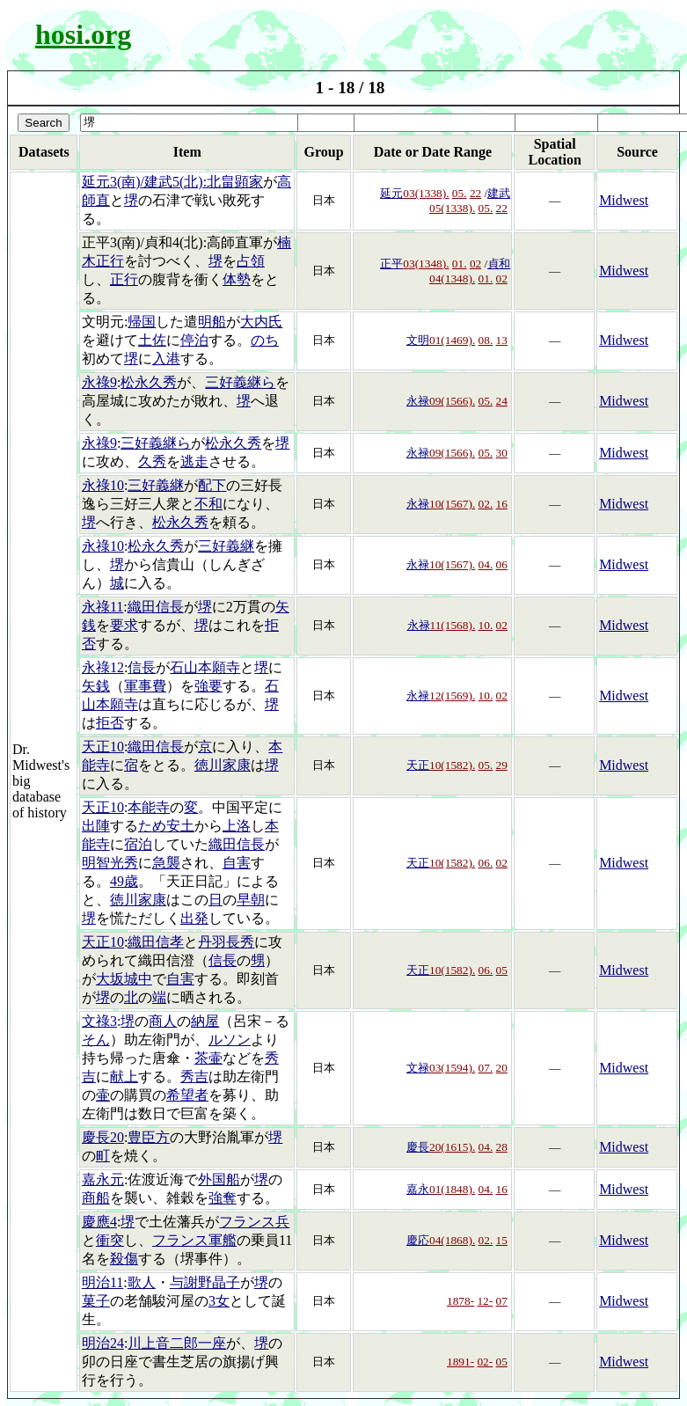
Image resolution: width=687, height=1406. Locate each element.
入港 (166, 358)
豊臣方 (149, 1137)
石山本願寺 (205, 667)
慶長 (417, 1146)
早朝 (251, 899)
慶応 (417, 1240)
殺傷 (124, 1258)
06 (502, 564)
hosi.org (83, 34)
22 (475, 193)
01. (459, 263)
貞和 (498, 263)
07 (502, 1300)
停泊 (194, 340)
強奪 (222, 1197)
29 (502, 765)
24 (502, 400)
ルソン (229, 1039)
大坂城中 (124, 978)
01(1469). (452, 340)
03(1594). (452, 1067)
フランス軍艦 (194, 1240)
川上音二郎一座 (177, 1343)
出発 (194, 918)
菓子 (96, 1300)
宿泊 (138, 844)
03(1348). (426, 263)
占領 (251, 260)
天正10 (103, 746)
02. (486, 503)
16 (502, 503)
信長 (142, 667)
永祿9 (99, 382)
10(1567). (452, 503)
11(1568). (453, 625)
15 (502, 1240)
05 (502, 970)
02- (485, 1361)
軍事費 (145, 685)
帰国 (142, 321)
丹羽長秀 (226, 941)
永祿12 (103, 667)
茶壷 (208, 1058)
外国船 (219, 1179)
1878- (460, 1300)
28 (502, 1146)
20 (502, 1067)
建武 (498, 193)
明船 (212, 321)
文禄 (417, 1067)
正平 (391, 263)
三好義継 (156, 485)
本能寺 (149, 807)
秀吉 (194, 1076)
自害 (237, 862)
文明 (417, 340)
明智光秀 (110, 862)
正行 (124, 279)
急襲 (166, 862)
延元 (391, 193)
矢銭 (96, 685)
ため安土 (166, 825)
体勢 (237, 279)
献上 (124, 1076)
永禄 (417, 400)
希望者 (187, 1094)
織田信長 (156, 606)
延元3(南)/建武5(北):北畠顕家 (172, 181)
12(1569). (452, 695)
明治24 (103, 1343)
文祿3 (99, 1021)
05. (459, 193)
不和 (208, 503)
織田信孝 (156, 941)
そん (96, 1039)
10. (486, 625)
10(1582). (452, 765)
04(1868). (452, 1240)
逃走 (194, 461)
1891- (460, 1361)
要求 (124, 625)
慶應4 (99, 1221)
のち (265, 340)
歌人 (142, 1282)
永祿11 (102, 606)
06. (486, 862)
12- (485, 1300)
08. (486, 340)
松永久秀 (149, 382)
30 (502, 452)
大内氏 (261, 321)
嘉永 (417, 1189)
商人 (163, 1021)
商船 (96, 1197)
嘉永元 (103, 1179)
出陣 (96, 825)
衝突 (110, 1240)
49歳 (124, 881)
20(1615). (452, 1146)
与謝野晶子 (205, 1282)
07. (486, 1067)
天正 (417, 765)
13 (502, 340)
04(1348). (452, 278)
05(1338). (452, 208)
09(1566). (452, 400)
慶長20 (103, 1137)
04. (486, 564)
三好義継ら (240, 382)
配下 (212, 485)
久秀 (152, 461)
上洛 (237, 825)
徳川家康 (222, 765)
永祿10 (103, 485)
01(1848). (452, 1189)
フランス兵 (254, 1221)
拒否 (110, 722)
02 (475, 263)
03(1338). (426, 193)
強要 (208, 685)
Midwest (623, 200)
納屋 (205, 1021)
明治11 (102, 1282)
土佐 (152, 340)
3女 (219, 1300)
